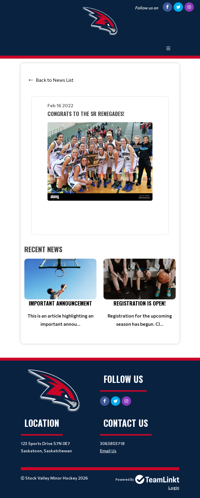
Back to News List (54, 80)
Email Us (108, 450)
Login (173, 487)
